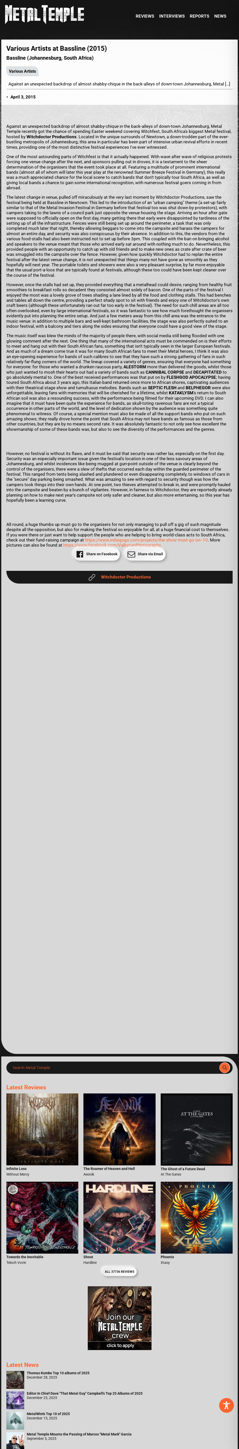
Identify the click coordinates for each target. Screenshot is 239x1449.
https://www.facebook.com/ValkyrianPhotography (111, 545)
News (220, 16)
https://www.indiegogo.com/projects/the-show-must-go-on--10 (146, 540)
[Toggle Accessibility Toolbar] (226, 1405)
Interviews (172, 16)
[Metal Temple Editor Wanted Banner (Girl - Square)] (120, 1348)
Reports (199, 16)
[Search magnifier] (224, 1067)
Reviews (145, 16)
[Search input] (114, 1067)
